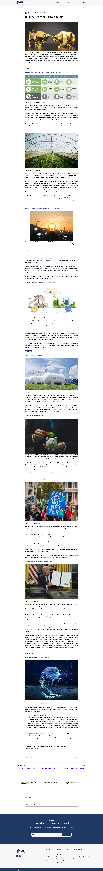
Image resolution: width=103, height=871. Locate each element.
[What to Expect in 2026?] (51, 774)
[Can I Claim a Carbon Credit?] (74, 774)
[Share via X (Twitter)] (29, 753)
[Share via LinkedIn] (32, 753)
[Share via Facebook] (25, 753)
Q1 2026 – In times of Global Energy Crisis (28, 783)
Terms (25, 861)
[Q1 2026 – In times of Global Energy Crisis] (28, 774)
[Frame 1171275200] (17, 856)
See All (83, 765)
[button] (66, 2)
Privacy (18, 861)
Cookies (28, 861)
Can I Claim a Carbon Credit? (72, 783)
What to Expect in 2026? (50, 782)
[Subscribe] (66, 834)
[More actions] (77, 13)
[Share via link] (36, 753)
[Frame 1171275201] (20, 856)
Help (21, 861)
